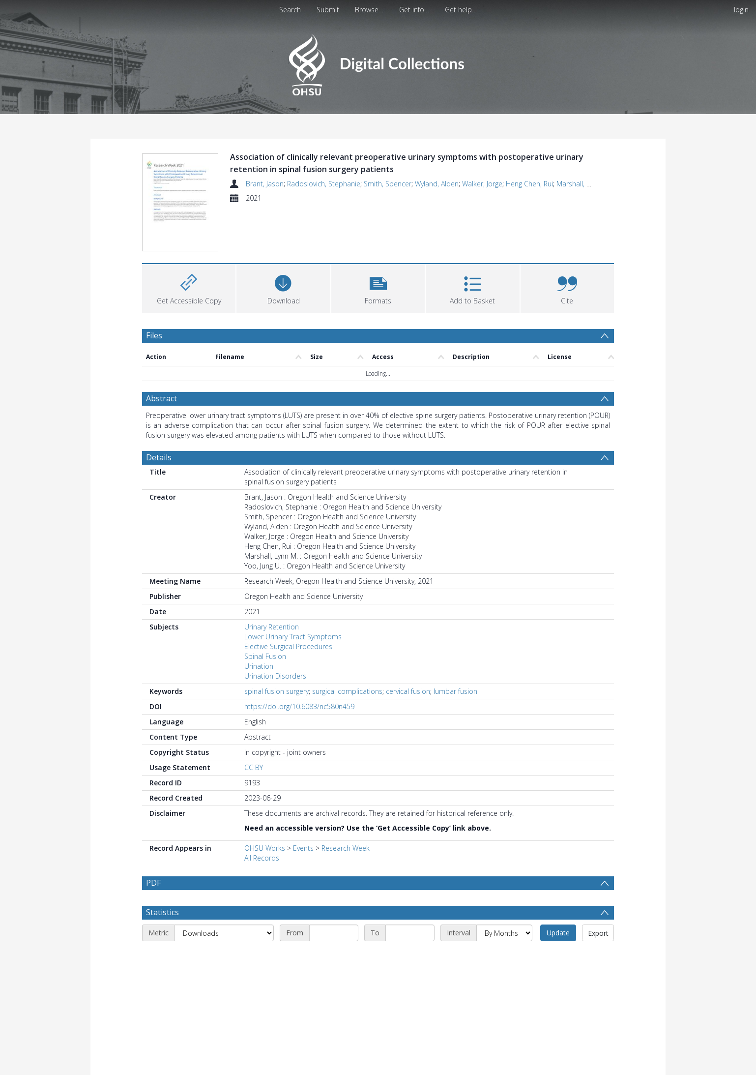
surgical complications (347, 691)
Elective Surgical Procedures (288, 646)
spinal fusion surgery (276, 691)
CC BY (253, 767)
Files (154, 335)
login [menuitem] (741, 9)
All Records (261, 858)
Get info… (414, 9)
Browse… (369, 9)
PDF (153, 882)
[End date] (410, 956)
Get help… (461, 9)
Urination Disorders (275, 676)
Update (558, 956)
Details (159, 457)
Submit (328, 9)
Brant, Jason (265, 183)
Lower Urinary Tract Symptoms (293, 636)
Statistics (162, 935)
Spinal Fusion (265, 656)
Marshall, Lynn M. (583, 183)
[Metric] (224, 956)
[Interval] (504, 956)
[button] (378, 287)
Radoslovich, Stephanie (323, 183)
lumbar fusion (455, 691)
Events (303, 848)
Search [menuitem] (290, 9)
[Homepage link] (377, 62)
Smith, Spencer (387, 183)
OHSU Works (264, 848)
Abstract (161, 398)
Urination (258, 666)
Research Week (345, 848)
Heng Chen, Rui (529, 183)
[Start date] (333, 956)
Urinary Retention (271, 626)
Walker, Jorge (482, 183)
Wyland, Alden (437, 183)
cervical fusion (408, 691)
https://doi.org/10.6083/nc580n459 (299, 706)
